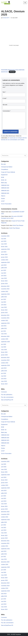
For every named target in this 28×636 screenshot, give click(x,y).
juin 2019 (3, 373)
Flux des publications (6, 394)
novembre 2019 (5, 360)
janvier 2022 (4, 312)
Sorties (3, 198)
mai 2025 (3, 238)
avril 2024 (3, 252)
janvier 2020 (4, 355)
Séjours (3, 195)
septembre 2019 (5, 365)
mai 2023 (3, 273)
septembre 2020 (5, 341)
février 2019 (4, 384)
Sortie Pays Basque (18, 225)
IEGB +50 (3, 180)
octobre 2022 (4, 291)
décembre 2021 (5, 315)
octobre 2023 (4, 259)
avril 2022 (3, 304)
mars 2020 (4, 349)
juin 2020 (3, 344)
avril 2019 (3, 378)
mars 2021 (4, 333)
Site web (5, 104)
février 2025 (4, 246)
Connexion (4, 392)
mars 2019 (4, 381)
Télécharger (12, 71)
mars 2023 (4, 278)
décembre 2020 (5, 336)
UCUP (2, 201)
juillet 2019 (4, 370)
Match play (4, 182)
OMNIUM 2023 (5, 190)
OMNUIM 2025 (5, 193)
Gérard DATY (6, 17)
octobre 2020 (4, 339)
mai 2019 (3, 376)
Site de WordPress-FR (7, 399)
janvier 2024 (4, 257)
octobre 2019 (4, 362)
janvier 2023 (4, 283)
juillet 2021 (4, 328)
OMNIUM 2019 (5, 185)
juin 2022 (3, 299)
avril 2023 (3, 275)
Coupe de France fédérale (8, 172)
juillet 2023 (4, 267)
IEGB (2, 177)
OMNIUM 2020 (5, 188)
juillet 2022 (4, 296)
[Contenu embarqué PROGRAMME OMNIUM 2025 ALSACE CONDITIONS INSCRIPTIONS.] (14, 45)
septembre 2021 (5, 323)
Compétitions (4, 169)
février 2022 (4, 310)
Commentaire (7, 111)
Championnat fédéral (6, 166)
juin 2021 (3, 331)
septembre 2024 (5, 249)
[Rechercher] (12, 155)
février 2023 (4, 281)
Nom (4, 92)
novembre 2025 (5, 236)
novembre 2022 (5, 288)
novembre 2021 (5, 318)
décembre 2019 (5, 357)
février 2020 (4, 352)
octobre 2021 (4, 320)
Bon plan (3, 164)
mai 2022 (3, 302)
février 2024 (4, 254)
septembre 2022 (5, 294)
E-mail (5, 98)
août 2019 (3, 368)
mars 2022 (4, 307)
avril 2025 (3, 241)
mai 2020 (3, 347)
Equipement (4, 174)
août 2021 (3, 325)
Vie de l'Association (6, 203)
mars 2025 (4, 244)
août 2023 (3, 265)
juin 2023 (3, 270)
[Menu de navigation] (25, 2)
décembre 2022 (5, 286)
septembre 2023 (5, 262)
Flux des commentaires (7, 397)
